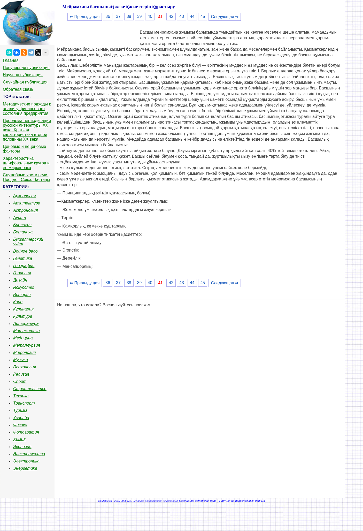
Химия (19, 439)
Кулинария (23, 309)
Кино (17, 302)
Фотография (26, 432)
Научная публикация (23, 75)
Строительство (30, 388)
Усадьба (21, 417)
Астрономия (25, 210)
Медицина (23, 338)
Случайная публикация (25, 82)
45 (202, 16)
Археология (24, 196)
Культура (22, 316)
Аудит (19, 217)
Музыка (20, 360)
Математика (26, 331)
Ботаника (23, 232)
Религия (21, 374)
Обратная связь (18, 89)
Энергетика (25, 468)
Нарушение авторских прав (197, 500)
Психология (24, 367)
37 (118, 16)
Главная (11, 60)
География (23, 265)
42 (171, 16)
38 (129, 16)
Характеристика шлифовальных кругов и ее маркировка (26, 163)
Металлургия (26, 345)
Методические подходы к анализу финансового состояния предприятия (27, 109)
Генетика (22, 258)
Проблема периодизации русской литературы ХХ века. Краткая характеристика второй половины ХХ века (27, 129)
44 (192, 16)
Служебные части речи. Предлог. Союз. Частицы (26, 177)
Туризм (20, 410)
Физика (20, 425)
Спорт (20, 381)
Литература (26, 323)
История (22, 294)
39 (139, 16)
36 (107, 16)
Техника (21, 396)
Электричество (29, 454)
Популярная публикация (26, 67)
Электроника (26, 461)
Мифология (24, 352)
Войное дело (25, 251)
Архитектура (26, 203)
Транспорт (24, 403)
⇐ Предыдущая (84, 16)
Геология (22, 273)
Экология (22, 446)
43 (181, 16)
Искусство (23, 287)
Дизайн (20, 280)
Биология (22, 225)
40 (150, 16)
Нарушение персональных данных (242, 500)
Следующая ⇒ (224, 16)
